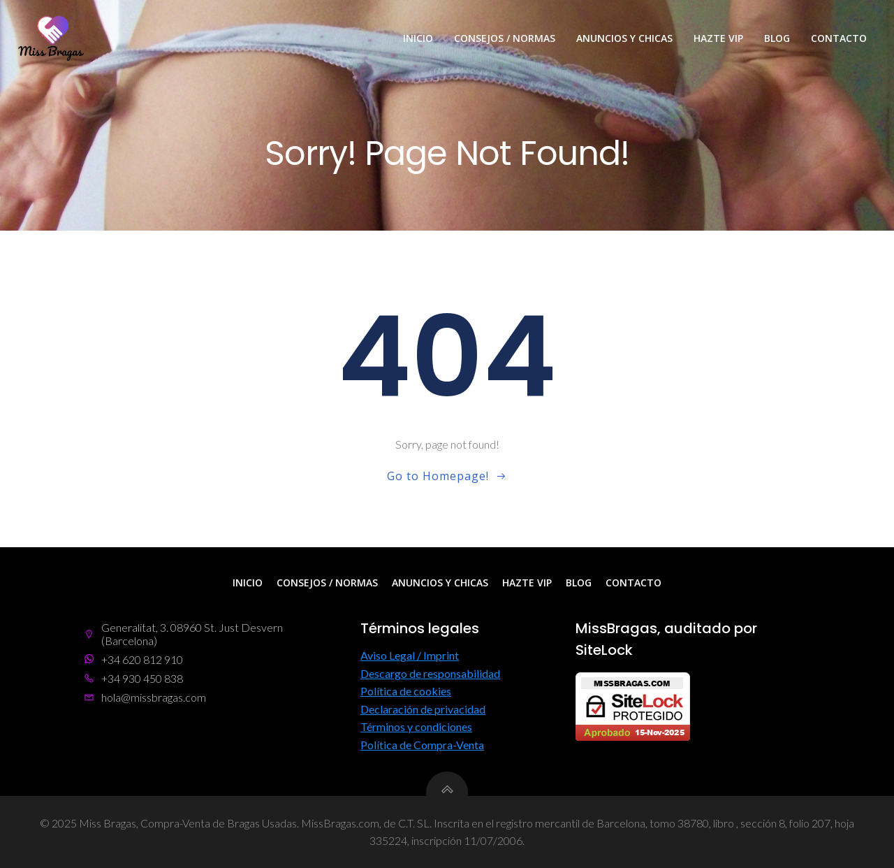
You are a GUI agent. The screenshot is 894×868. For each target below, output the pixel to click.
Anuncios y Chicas (624, 38)
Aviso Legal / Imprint (409, 655)
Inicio (418, 38)
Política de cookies (405, 690)
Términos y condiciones (416, 726)
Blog (777, 38)
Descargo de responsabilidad (430, 673)
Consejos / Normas (504, 38)
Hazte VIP (718, 38)
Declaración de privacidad (422, 709)
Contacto (839, 38)
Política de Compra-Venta (422, 744)
